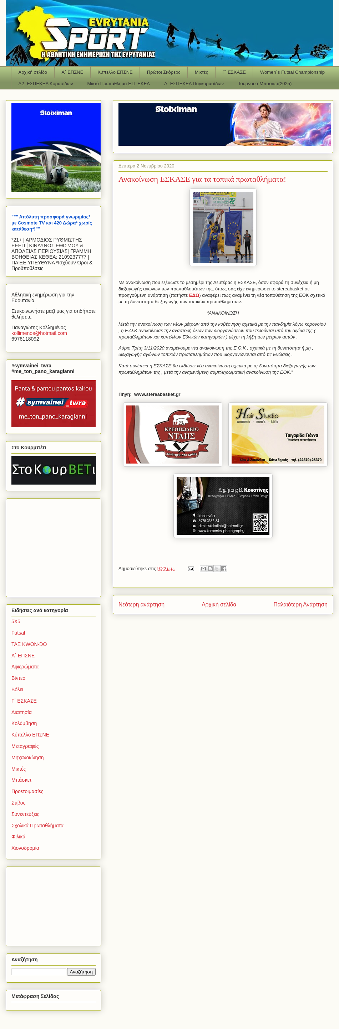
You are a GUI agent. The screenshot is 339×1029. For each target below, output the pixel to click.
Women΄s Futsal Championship (292, 72)
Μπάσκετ (21, 780)
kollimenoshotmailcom (39, 333)
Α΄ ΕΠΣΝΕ (73, 72)
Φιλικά (18, 836)
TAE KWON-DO (29, 644)
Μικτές (201, 72)
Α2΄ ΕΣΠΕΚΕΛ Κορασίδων (46, 83)
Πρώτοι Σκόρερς (164, 72)
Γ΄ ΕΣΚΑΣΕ (234, 72)
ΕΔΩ (194, 295)
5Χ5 (15, 621)
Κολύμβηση (24, 723)
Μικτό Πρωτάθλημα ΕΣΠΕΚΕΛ (118, 83)
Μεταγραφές (25, 746)
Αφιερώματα (25, 666)
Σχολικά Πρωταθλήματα (37, 825)
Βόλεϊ (17, 689)
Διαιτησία (21, 712)
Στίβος (18, 803)
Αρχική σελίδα (33, 72)
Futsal (18, 633)
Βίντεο (18, 678)
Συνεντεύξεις (25, 814)
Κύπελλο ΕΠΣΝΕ (114, 72)
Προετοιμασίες (27, 791)
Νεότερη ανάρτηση (141, 604)
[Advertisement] (56, 545)
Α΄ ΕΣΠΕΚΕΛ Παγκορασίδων (194, 83)
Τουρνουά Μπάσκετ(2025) (265, 83)
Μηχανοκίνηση (27, 757)
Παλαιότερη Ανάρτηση (300, 604)
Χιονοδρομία (25, 848)
